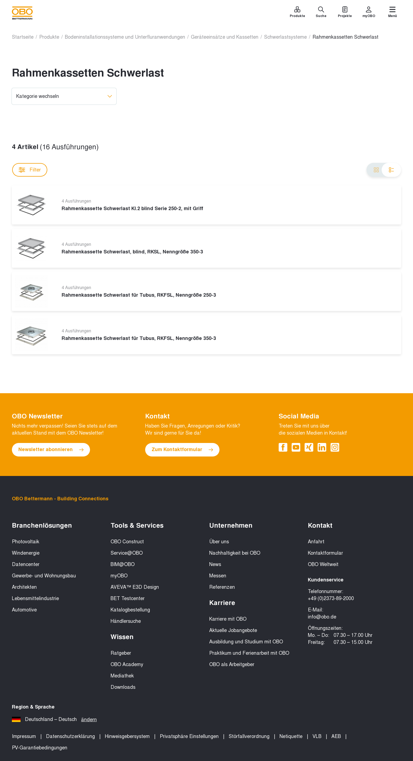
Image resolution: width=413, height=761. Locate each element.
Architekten (24, 587)
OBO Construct (127, 542)
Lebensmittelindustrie (35, 598)
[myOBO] (368, 12)
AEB (336, 736)
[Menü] (392, 12)
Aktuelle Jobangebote (233, 630)
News (215, 564)
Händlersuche (126, 621)
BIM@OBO (123, 564)
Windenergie (25, 553)
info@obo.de (322, 617)
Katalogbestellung (130, 610)
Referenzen (222, 587)
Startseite (23, 37)
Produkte (49, 37)
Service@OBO (127, 553)
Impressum (24, 736)
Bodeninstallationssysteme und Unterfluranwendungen (125, 37)
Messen (217, 576)
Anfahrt (316, 542)
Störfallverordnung (249, 736)
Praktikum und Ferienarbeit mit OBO (249, 653)
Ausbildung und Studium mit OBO (246, 642)
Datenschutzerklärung (70, 736)
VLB (316, 736)
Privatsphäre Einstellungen (189, 736)
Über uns (219, 542)
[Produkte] (297, 12)
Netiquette (290, 736)
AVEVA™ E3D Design (135, 587)
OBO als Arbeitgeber (231, 664)
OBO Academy (127, 664)
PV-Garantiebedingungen (39, 748)
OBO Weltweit (323, 564)
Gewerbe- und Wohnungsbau (44, 576)
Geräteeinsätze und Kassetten (224, 37)
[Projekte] (345, 12)
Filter (30, 170)
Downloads (123, 687)
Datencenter (25, 564)
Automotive (24, 610)
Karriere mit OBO (228, 619)
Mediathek (122, 676)
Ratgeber (121, 653)
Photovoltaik (25, 542)
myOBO (119, 576)
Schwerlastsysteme (285, 37)
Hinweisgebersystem (127, 736)
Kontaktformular (325, 553)
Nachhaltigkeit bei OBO (234, 553)
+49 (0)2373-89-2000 (331, 598)
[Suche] (321, 12)
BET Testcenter (128, 598)
